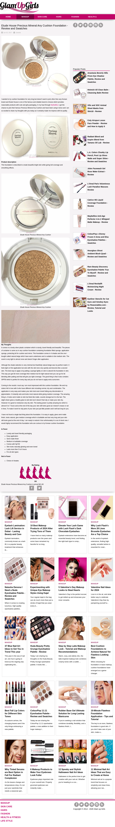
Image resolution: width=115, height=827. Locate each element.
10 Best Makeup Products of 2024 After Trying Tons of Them (41, 528)
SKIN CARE (42, 17)
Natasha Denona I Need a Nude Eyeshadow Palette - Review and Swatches (15, 593)
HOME (8, 17)
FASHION (75, 17)
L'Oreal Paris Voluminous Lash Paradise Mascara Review (99, 187)
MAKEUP (25, 17)
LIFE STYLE (7, 821)
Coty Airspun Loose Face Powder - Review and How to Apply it (97, 123)
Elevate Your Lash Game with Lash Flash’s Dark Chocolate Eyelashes (71, 528)
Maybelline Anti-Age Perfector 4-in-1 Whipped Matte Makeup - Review (98, 219)
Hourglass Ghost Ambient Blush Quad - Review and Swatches (97, 254)
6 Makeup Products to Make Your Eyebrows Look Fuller (41, 772)
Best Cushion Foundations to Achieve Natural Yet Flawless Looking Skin (101, 652)
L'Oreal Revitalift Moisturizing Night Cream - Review (96, 287)
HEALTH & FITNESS (92, 19)
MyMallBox (55, 105)
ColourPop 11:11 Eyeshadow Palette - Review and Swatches (41, 713)
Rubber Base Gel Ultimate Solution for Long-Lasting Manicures (71, 713)
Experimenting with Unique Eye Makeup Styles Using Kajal (40, 590)
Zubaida (18, 32)
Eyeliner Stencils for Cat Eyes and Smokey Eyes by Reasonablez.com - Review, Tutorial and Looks (98, 305)
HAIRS (58, 17)
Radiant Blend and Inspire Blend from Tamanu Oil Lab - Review (98, 140)
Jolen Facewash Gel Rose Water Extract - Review (97, 171)
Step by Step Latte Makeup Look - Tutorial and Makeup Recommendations (72, 649)
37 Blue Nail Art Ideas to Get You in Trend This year (14, 649)
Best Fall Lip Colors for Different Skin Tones (14, 713)
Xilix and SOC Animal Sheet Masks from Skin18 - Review (97, 108)
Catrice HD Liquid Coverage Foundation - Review (98, 203)
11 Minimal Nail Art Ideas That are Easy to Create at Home (101, 772)
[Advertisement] (92, 44)
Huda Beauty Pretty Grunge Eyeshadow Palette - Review (40, 649)
